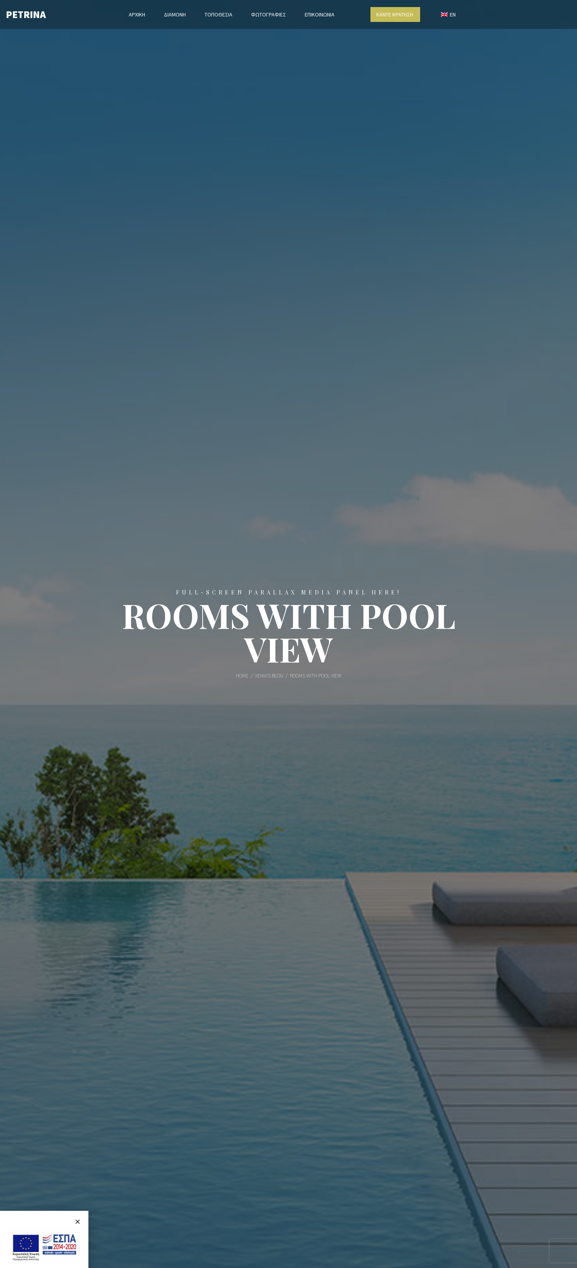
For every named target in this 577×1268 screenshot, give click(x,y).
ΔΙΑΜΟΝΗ (175, 14)
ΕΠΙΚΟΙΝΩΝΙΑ (319, 14)
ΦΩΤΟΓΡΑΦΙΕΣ (268, 14)
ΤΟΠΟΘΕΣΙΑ (218, 14)
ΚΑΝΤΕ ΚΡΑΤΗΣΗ (395, 14)
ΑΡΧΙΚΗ (137, 14)
